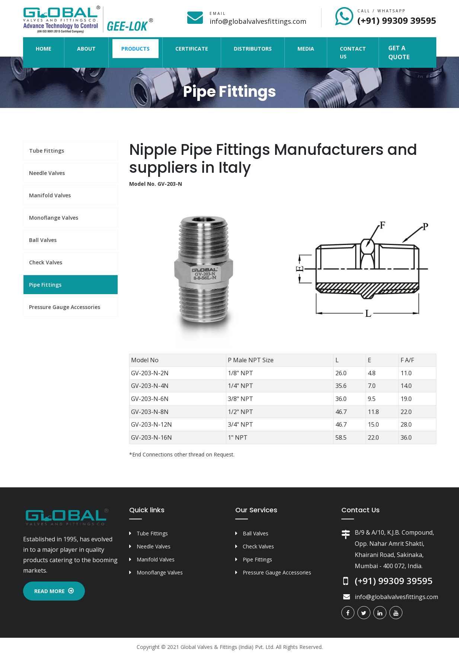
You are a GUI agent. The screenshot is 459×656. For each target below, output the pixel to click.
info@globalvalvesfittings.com (258, 21)
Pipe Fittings (45, 284)
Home (48, 48)
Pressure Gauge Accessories (64, 307)
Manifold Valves (50, 195)
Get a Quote (398, 52)
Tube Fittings (46, 150)
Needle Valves (47, 172)
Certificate (191, 48)
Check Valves (45, 262)
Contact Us (353, 52)
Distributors (253, 48)
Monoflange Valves (53, 217)
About (86, 48)
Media (305, 48)
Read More (54, 591)
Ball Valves (43, 239)
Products (135, 48)
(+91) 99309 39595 (396, 20)
